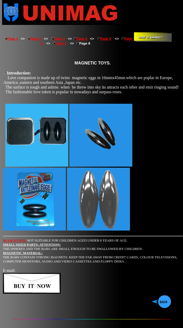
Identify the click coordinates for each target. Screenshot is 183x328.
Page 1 (12, 39)
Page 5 (104, 39)
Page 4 (81, 39)
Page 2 (34, 39)
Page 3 (58, 39)
